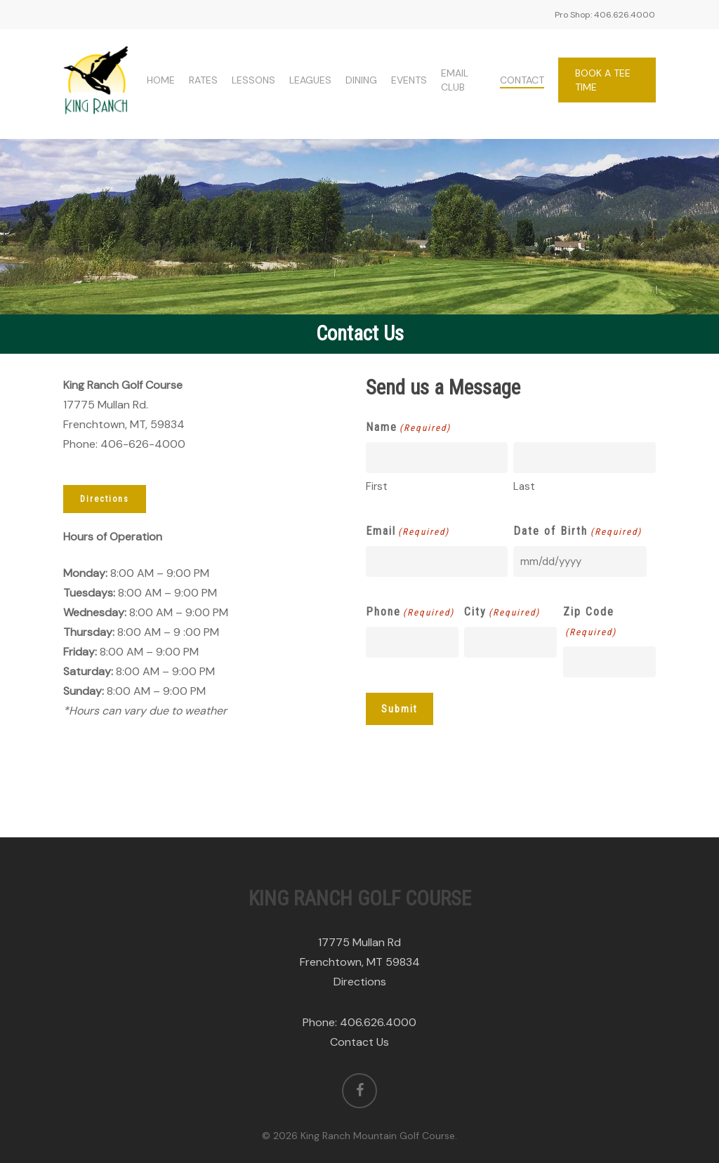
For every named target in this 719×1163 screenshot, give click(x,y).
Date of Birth (577, 532)
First (377, 486)
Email (407, 532)
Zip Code (589, 623)
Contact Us (359, 1042)
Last (524, 486)
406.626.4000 (378, 1022)
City (502, 613)
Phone (410, 613)
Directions (360, 981)
